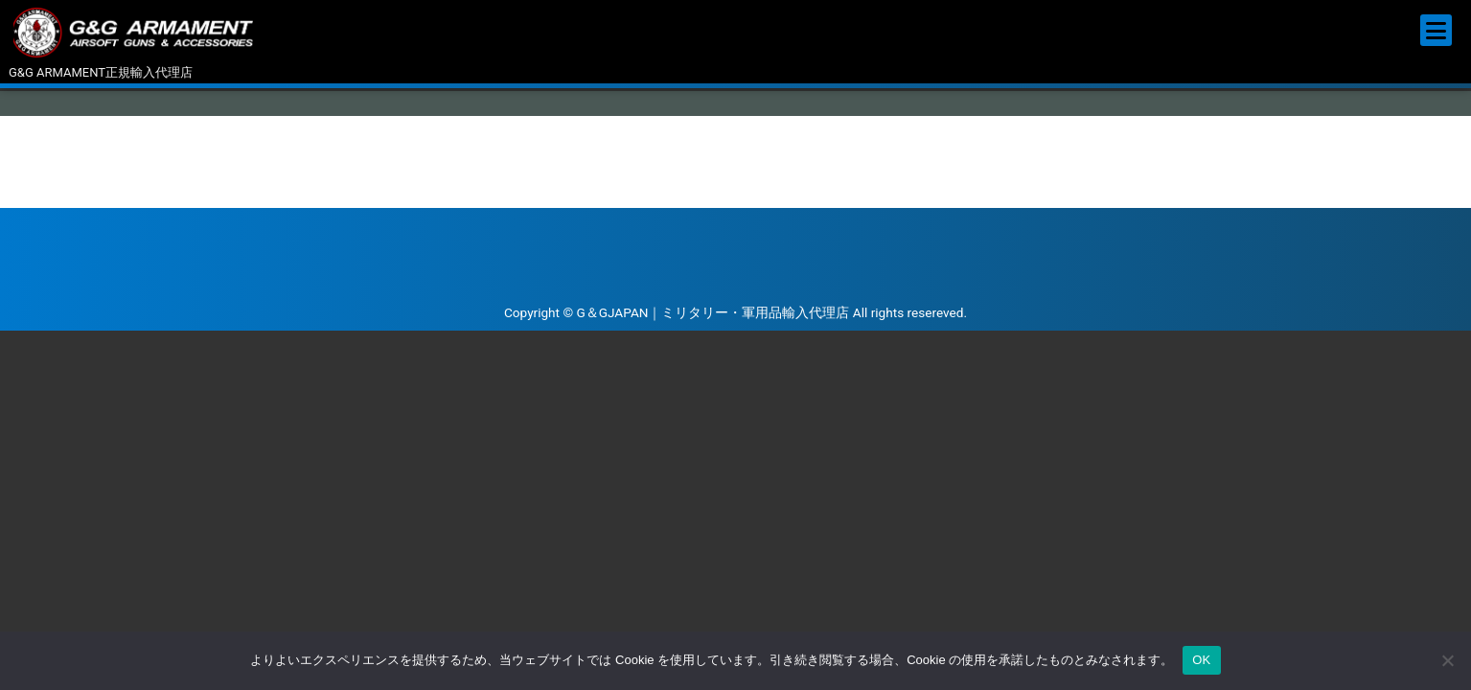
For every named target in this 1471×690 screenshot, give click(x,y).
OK (1201, 660)
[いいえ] (1447, 660)
